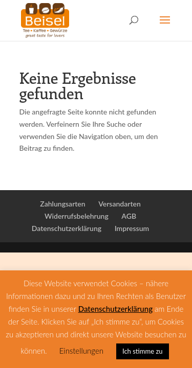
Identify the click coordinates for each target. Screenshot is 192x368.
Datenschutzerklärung (66, 228)
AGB (128, 216)
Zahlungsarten (62, 203)
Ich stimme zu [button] (142, 351)
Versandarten (119, 203)
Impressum (132, 228)
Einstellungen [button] (81, 350)
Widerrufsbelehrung (77, 216)
